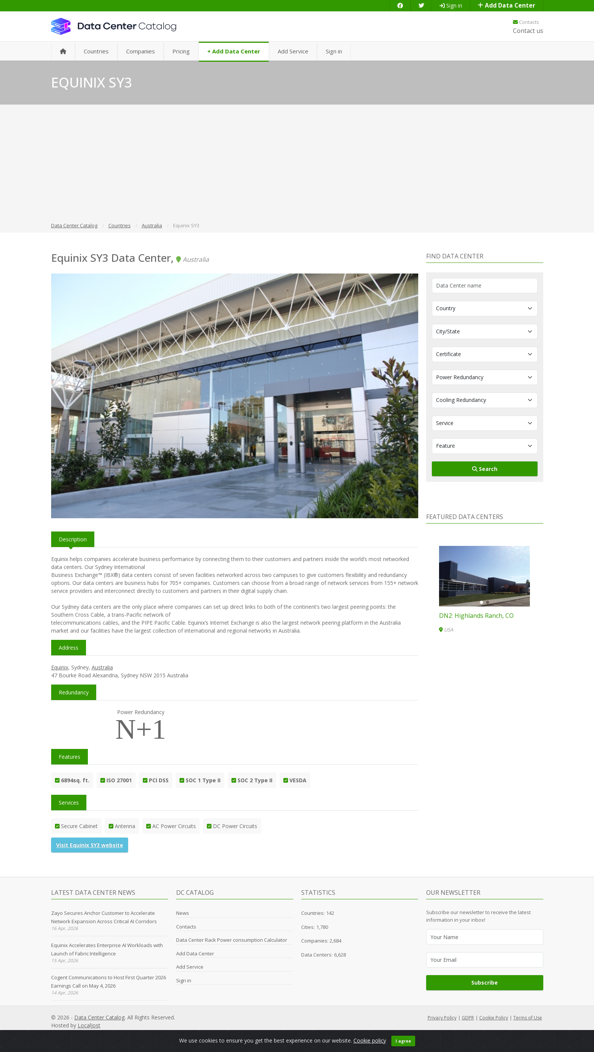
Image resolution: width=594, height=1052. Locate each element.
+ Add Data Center (233, 51)
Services (69, 802)
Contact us (528, 31)
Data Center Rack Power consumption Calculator (231, 939)
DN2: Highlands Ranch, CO (476, 615)
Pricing (181, 51)
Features (69, 756)
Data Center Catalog (99, 1017)
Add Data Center (506, 5)
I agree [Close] (403, 1044)
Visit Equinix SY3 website (89, 845)
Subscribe (484, 982)
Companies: (315, 940)
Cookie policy (369, 1044)
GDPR (468, 1017)
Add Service (293, 51)
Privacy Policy (442, 1017)
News (182, 913)
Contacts (526, 22)
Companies (140, 51)
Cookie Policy (493, 1017)
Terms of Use (527, 1017)
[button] (481, 602)
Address (68, 647)
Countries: (313, 913)
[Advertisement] (297, 164)
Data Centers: (317, 954)
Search (484, 468)
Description (73, 539)
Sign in (450, 5)
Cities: (308, 927)
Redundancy (74, 692)
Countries (96, 51)
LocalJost (89, 1025)
